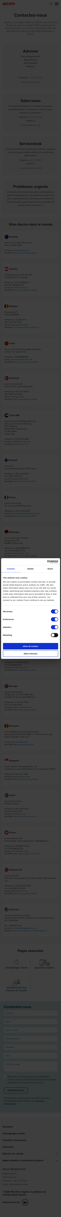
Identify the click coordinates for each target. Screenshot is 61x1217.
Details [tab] (30, 569)
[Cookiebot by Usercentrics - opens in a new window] (47, 561)
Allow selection (30, 654)
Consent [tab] (11, 569)
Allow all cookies (30, 646)
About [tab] (50, 569)
